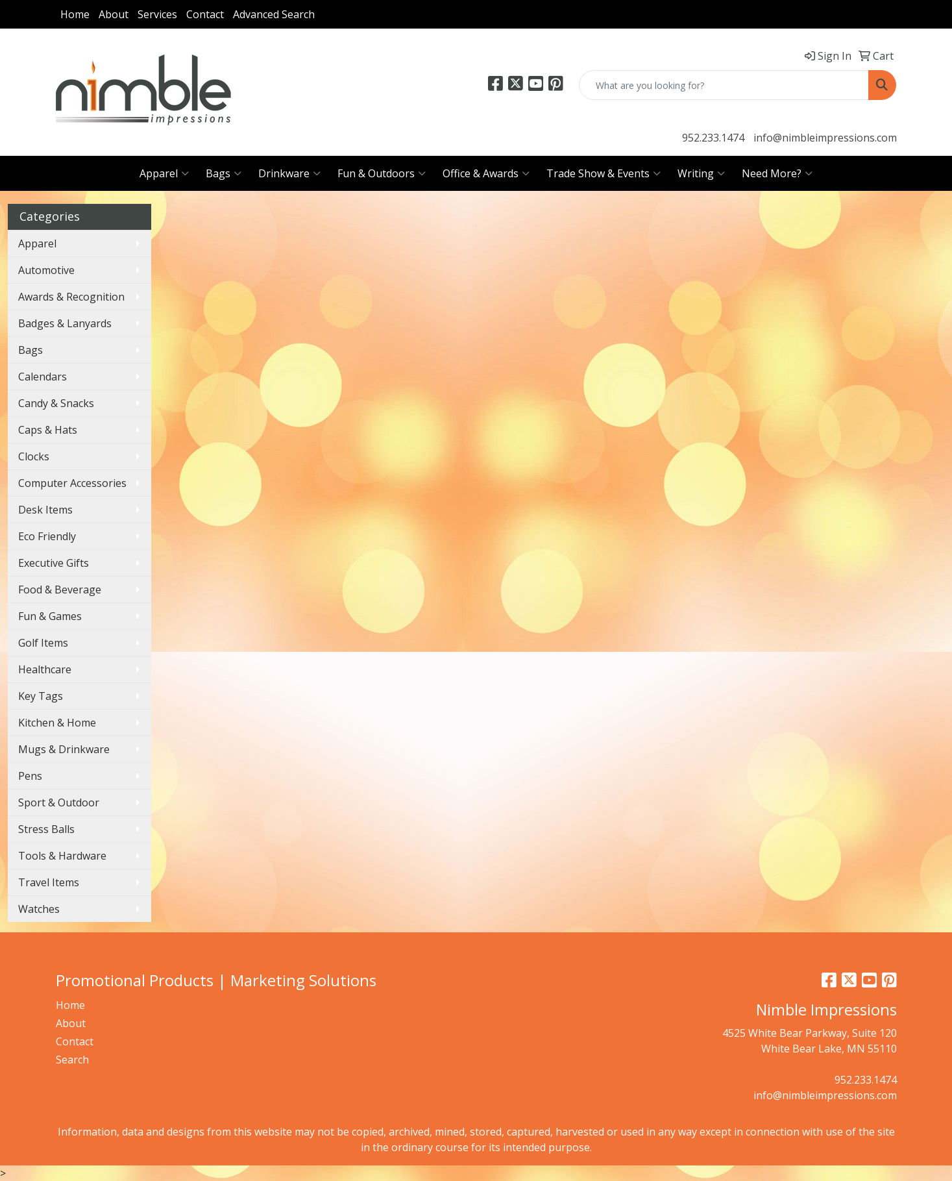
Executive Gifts (53, 563)
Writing (701, 173)
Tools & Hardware (62, 856)
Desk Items (45, 510)
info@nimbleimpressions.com (825, 138)
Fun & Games (50, 616)
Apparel (164, 173)
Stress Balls (46, 829)
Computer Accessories (72, 483)
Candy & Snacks (56, 403)
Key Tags (40, 696)
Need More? (777, 173)
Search (72, 1059)
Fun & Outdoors (381, 173)
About (113, 14)
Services (157, 14)
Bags (223, 173)
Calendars (42, 376)
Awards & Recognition (71, 297)
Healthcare (44, 669)
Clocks (33, 456)
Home (75, 14)
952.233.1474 (713, 138)
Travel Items (48, 882)
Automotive (46, 270)
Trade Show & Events (603, 173)
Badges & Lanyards (65, 323)
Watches (39, 909)
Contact (205, 14)
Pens (30, 776)
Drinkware (289, 173)
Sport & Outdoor (58, 802)
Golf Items (43, 643)
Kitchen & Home (57, 722)
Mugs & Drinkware (64, 749)
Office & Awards (486, 173)
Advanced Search (274, 14)
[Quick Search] (724, 85)
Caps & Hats (47, 430)
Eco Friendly (47, 536)
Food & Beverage (59, 589)
